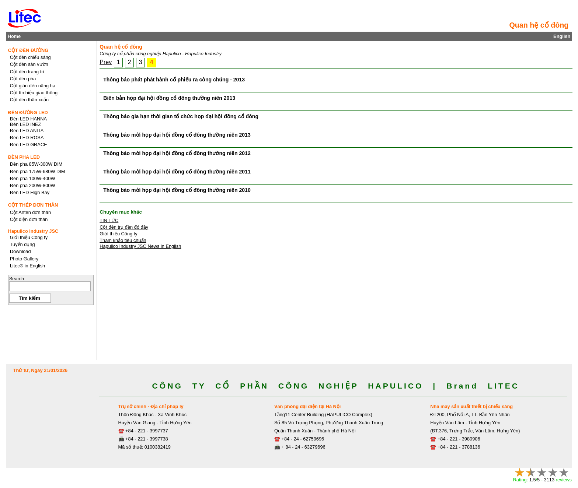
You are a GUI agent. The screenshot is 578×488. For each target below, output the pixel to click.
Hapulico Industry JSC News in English (140, 246)
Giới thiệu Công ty (118, 233)
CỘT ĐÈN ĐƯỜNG (28, 50)
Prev (106, 62)
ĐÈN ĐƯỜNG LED (28, 112)
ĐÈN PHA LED (24, 157)
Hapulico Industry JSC (33, 231)
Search (16, 278)
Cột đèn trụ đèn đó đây (124, 227)
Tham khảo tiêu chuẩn (123, 240)
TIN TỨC (109, 220)
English (561, 36)
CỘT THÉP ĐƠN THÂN (33, 205)
